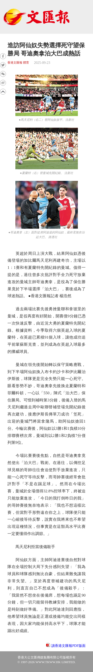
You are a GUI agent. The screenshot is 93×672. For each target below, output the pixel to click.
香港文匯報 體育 (18, 62)
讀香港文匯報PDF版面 (68, 646)
